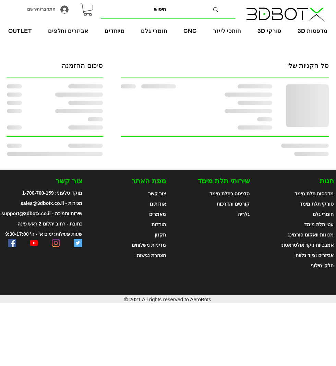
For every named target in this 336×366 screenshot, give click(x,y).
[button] (114, 31)
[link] (88, 9)
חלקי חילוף (322, 265)
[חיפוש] (160, 9)
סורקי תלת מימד (317, 204)
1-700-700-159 (38, 193)
